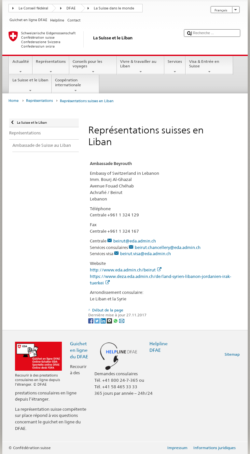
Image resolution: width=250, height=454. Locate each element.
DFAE (71, 8)
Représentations (51, 67)
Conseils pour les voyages (93, 67)
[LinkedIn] (104, 320)
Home (13, 101)
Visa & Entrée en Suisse (209, 67)
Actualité (20, 67)
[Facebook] (91, 320)
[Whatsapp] (116, 320)
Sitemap (232, 354)
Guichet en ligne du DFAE (79, 350)
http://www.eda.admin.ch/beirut (125, 269)
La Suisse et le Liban (30, 85)
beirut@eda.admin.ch (134, 240)
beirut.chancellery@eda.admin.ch (168, 247)
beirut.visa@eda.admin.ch (145, 253)
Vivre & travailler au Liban (140, 67)
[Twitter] (97, 320)
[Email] (121, 320)
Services (175, 67)
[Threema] (110, 320)
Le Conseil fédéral (33, 8)
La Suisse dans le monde (114, 8)
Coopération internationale (75, 85)
